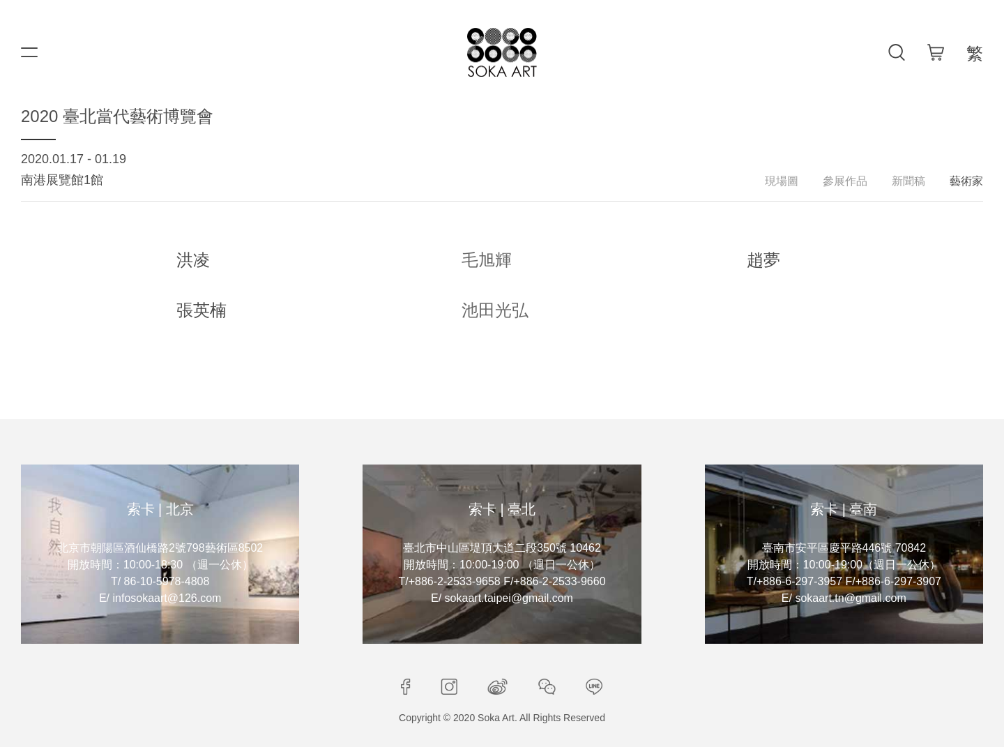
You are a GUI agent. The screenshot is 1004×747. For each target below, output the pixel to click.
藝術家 (966, 181)
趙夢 (763, 259)
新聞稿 (908, 181)
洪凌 (193, 259)
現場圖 (781, 181)
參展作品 (845, 181)
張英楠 (201, 310)
